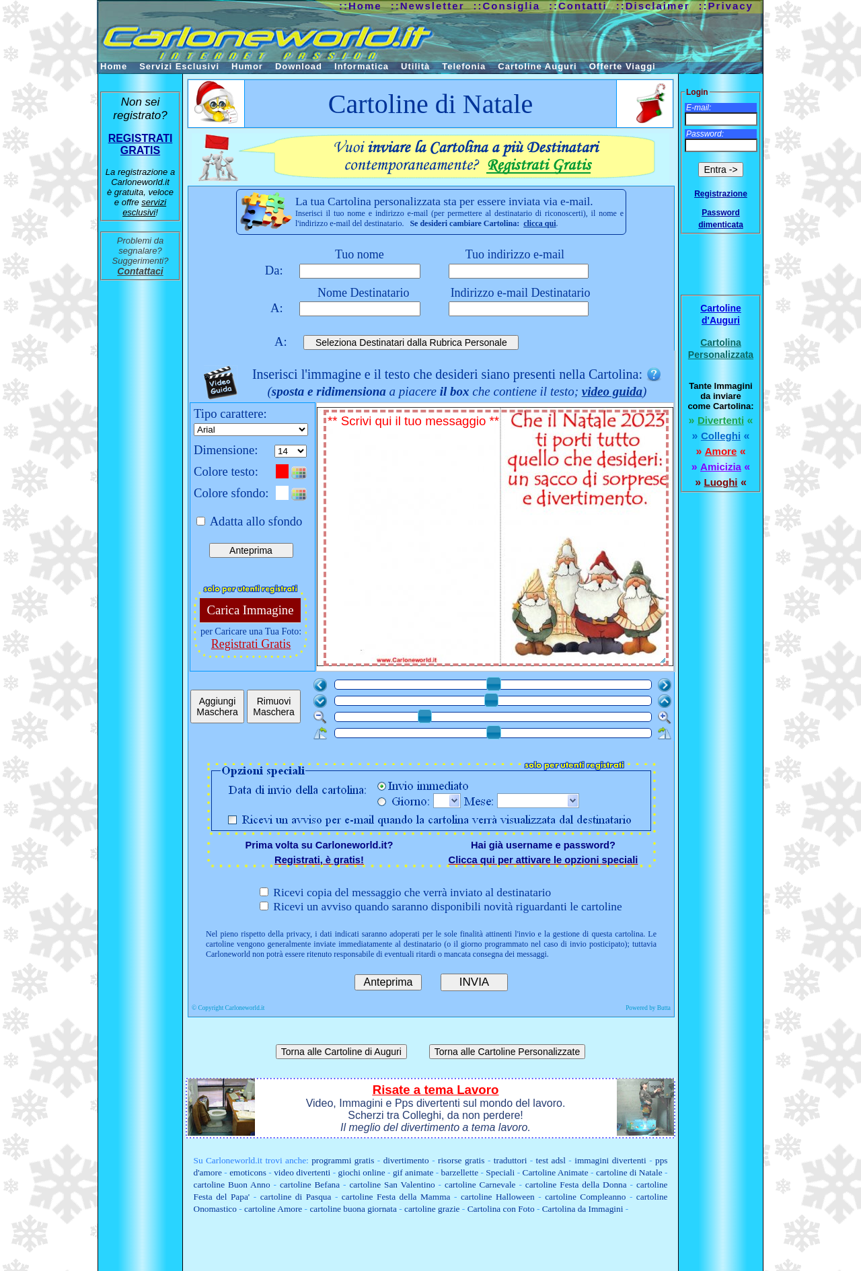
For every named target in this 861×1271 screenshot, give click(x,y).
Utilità (415, 66)
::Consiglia (507, 5)
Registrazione (720, 193)
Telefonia (464, 66)
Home (113, 66)
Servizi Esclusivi (179, 66)
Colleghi (721, 435)
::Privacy (726, 5)
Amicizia (720, 466)
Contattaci (140, 271)
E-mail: (698, 107)
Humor (247, 66)
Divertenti (721, 420)
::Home (360, 5)
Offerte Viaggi (622, 66)
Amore (721, 451)
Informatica (361, 66)
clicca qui (539, 223)
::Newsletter (428, 5)
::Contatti (578, 5)
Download (298, 66)
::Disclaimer (653, 5)
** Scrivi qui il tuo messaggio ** (497, 539)
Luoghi (721, 482)
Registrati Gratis (251, 644)
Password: (705, 134)
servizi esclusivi (144, 207)
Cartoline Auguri (537, 66)
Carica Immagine (250, 610)
